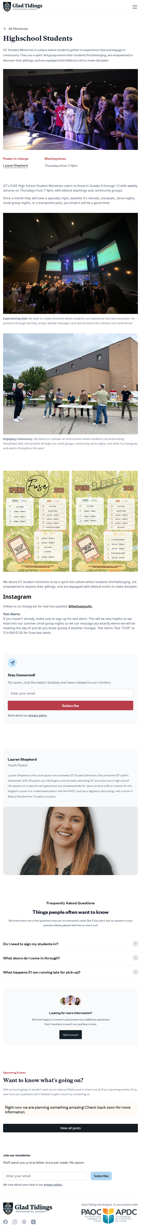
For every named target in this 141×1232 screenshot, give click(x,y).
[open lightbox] (70, 841)
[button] (134, 7)
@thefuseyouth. (80, 606)
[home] (22, 7)
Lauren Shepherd (15, 165)
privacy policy (38, 715)
